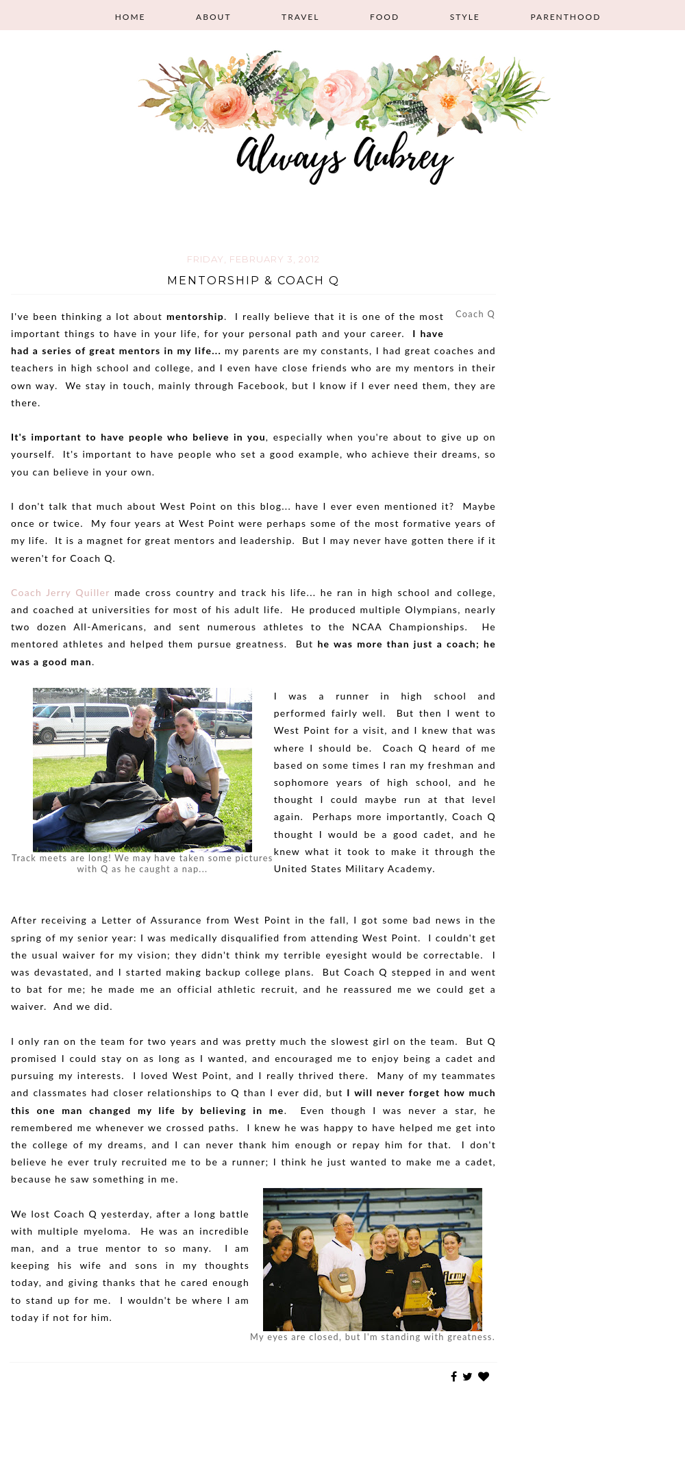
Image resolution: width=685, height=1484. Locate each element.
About (213, 17)
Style (465, 17)
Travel (300, 17)
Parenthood (565, 17)
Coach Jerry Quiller (60, 592)
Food (384, 17)
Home (130, 17)
